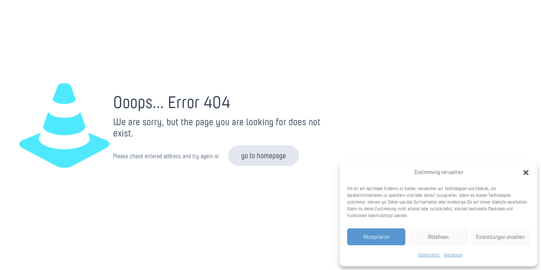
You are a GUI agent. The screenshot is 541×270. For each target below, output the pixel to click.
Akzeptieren (376, 237)
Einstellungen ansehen (500, 237)
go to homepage (263, 155)
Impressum (453, 255)
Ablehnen (438, 237)
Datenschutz (429, 255)
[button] (526, 172)
